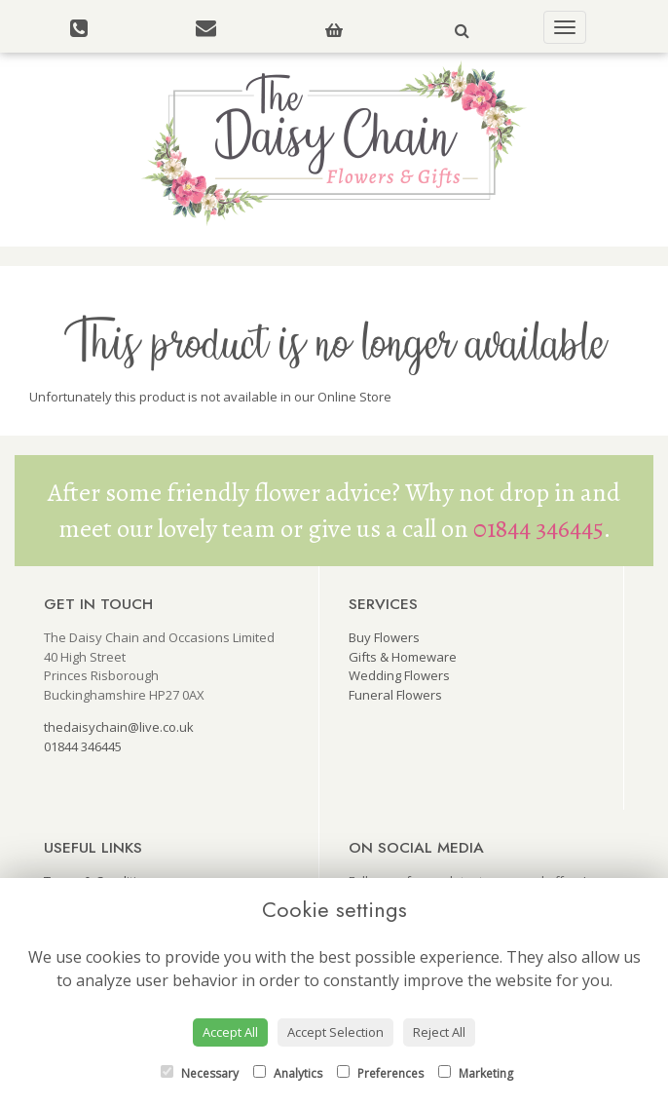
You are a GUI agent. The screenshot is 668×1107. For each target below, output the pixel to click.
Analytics (287, 1073)
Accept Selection (335, 1032)
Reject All (439, 1032)
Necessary (200, 1073)
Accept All (230, 1032)
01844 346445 (538, 529)
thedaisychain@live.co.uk (119, 727)
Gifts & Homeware (403, 657)
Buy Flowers (384, 637)
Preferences (380, 1073)
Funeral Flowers (395, 695)
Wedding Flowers (399, 675)
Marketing (475, 1073)
